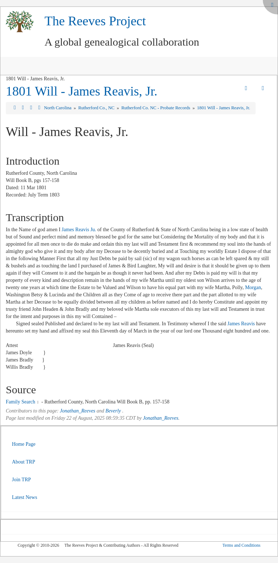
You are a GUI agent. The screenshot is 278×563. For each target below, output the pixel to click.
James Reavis (241, 323)
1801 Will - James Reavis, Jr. (81, 91)
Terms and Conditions (241, 545)
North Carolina (58, 107)
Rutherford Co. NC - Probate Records (156, 107)
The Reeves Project (95, 21)
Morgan (253, 287)
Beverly (113, 411)
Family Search (20, 402)
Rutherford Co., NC (96, 107)
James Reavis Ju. (79, 229)
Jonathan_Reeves (77, 411)
